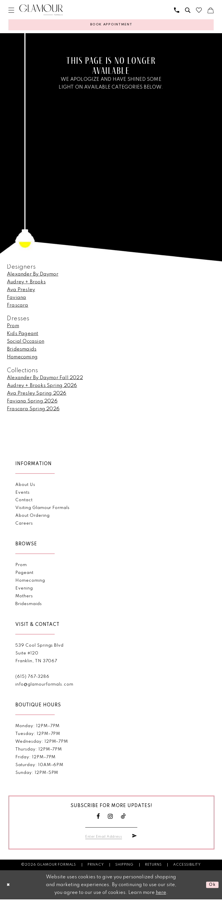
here (161, 895)
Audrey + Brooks (26, 284)
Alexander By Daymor (32, 276)
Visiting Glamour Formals (42, 510)
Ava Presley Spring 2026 (36, 395)
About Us (25, 486)
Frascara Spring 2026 (33, 410)
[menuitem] (11, 10)
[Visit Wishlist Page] (199, 10)
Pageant (24, 575)
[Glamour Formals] (41, 10)
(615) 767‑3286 (32, 679)
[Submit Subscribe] (134, 838)
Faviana (16, 299)
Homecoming (22, 359)
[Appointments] (111, 25)
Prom (13, 327)
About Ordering (32, 518)
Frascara (17, 307)
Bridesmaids (21, 351)
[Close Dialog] (8, 887)
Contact (24, 502)
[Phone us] (176, 10)
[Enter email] (106, 838)
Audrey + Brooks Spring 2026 (42, 387)
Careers (24, 525)
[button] (11, 10)
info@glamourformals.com (44, 686)
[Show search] (187, 10)
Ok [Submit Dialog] (211, 887)
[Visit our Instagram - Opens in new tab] (110, 818)
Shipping (124, 867)
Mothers (24, 598)
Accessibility (187, 867)
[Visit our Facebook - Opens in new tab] (98, 818)
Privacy (96, 867)
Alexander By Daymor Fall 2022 (45, 379)
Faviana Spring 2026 (32, 403)
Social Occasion (25, 343)
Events (22, 494)
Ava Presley (21, 291)
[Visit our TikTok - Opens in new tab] (123, 818)
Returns (153, 867)
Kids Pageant (22, 335)
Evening (24, 590)
